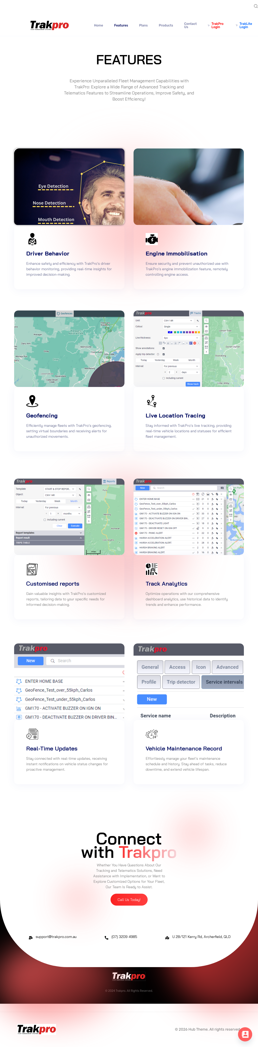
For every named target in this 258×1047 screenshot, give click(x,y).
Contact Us (190, 25)
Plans (143, 25)
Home (98, 25)
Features (121, 25)
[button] (129, 900)
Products (166, 25)
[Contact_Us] (245, 1035)
